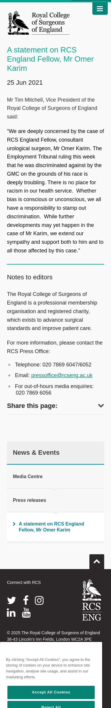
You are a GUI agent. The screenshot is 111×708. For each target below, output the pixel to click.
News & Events (36, 452)
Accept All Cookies (51, 698)
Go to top (96, 559)
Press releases (29, 500)
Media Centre (27, 476)
